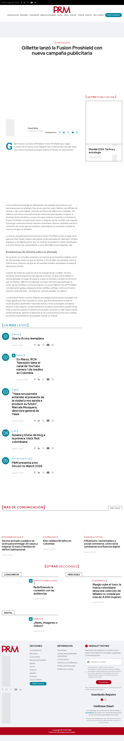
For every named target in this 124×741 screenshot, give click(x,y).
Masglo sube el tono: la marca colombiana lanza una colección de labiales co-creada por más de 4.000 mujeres (107, 591)
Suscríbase (62, 650)
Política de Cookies (65, 669)
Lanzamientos (99, 581)
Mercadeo (24, 15)
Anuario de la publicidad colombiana (67, 654)
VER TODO (115, 508)
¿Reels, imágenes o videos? (46, 624)
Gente (66, 15)
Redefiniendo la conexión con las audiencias (44, 590)
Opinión (81, 15)
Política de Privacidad (66, 666)
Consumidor (34, 15)
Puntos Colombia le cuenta (46, 581)
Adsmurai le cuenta (93, 537)
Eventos (88, 15)
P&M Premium (113, 15)
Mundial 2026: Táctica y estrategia (102, 151)
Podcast (73, 15)
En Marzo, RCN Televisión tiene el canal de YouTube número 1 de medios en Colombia (29, 366)
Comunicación (13, 15)
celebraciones (50, 537)
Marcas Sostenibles (48, 15)
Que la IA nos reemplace (28, 338)
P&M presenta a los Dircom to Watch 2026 (27, 464)
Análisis (38, 619)
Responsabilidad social (12, 537)
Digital (60, 15)
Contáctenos (63, 659)
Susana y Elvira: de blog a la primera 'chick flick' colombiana (28, 438)
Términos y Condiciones (67, 662)
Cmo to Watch (98, 15)
